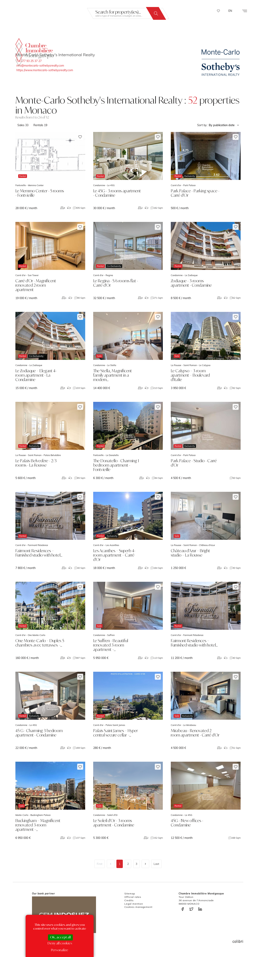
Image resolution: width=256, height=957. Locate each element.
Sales (22, 125)
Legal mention (133, 903)
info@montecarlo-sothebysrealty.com (40, 65)
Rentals (40, 125)
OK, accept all (60, 937)
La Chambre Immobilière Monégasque (34, 50)
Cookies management (138, 906)
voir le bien (50, 171)
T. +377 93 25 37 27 (29, 61)
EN (230, 11)
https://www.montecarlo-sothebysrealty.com (44, 70)
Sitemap (129, 893)
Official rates (132, 896)
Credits (129, 900)
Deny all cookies (60, 943)
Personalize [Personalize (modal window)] (59, 950)
